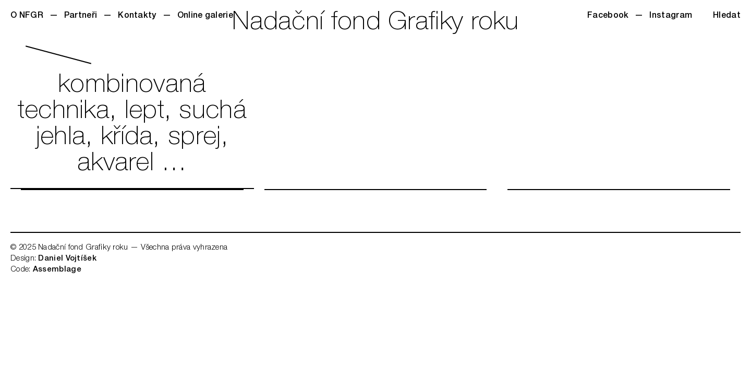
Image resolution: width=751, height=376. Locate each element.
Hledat (727, 16)
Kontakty (137, 16)
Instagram (670, 16)
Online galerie (205, 16)
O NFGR (26, 16)
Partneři (80, 16)
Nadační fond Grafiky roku (375, 23)
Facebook (607, 16)
